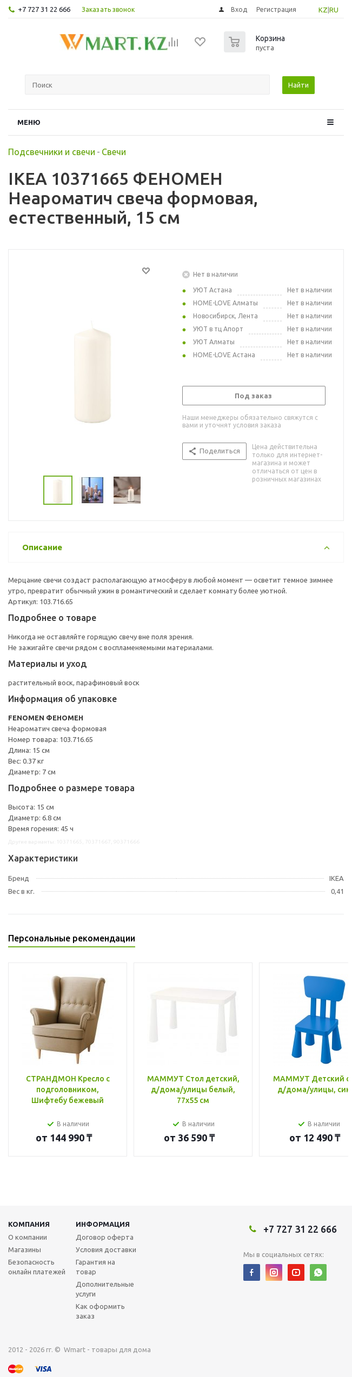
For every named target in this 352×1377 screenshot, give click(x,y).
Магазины (24, 1249)
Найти (298, 85)
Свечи (114, 152)
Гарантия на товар (95, 1266)
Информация (103, 1224)
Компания (29, 1224)
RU (333, 10)
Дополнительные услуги (105, 1289)
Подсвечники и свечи (51, 152)
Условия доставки (106, 1249)
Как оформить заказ (100, 1311)
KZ (323, 10)
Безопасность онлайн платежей (36, 1266)
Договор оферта (105, 1237)
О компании (27, 1237)
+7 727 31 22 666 (44, 9)
